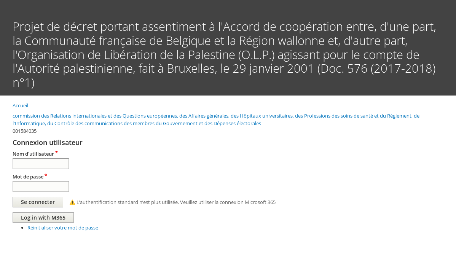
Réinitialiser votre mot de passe (62, 227)
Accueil (20, 105)
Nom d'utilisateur (33, 153)
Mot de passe (28, 176)
